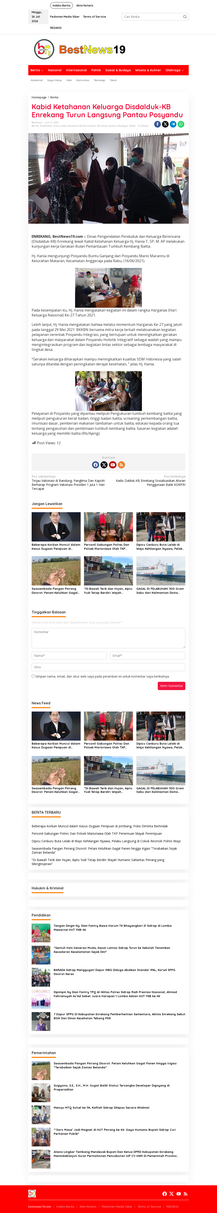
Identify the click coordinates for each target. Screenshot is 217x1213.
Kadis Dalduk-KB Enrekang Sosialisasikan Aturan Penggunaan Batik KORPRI (148, 480)
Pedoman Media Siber (117, 1206)
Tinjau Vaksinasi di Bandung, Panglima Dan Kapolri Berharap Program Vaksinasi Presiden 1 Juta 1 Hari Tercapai (68, 482)
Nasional (73, 125)
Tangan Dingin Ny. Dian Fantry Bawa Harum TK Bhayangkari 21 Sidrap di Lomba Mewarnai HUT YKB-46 (113, 927)
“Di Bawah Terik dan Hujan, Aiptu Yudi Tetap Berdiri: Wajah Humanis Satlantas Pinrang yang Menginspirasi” (108, 591)
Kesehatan (46, 125)
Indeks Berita (65, 1206)
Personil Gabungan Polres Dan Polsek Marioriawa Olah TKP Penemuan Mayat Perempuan (106, 547)
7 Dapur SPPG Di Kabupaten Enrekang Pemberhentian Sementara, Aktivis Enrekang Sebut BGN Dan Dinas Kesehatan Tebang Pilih (119, 1016)
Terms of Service (149, 1206)
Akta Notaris (88, 1206)
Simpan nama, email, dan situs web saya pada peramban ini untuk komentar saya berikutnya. (102, 676)
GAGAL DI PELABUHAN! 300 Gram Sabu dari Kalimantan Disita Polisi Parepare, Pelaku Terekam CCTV (160, 591)
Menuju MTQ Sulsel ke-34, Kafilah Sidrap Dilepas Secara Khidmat (101, 1107)
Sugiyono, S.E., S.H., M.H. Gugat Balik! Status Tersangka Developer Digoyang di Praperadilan (112, 1087)
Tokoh (132, 125)
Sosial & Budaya (118, 125)
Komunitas (60, 125)
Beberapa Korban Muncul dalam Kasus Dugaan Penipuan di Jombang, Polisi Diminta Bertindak (56, 547)
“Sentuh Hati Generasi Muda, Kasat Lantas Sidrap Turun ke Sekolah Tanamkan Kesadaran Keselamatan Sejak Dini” (112, 950)
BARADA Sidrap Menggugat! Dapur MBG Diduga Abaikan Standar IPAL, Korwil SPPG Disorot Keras (114, 972)
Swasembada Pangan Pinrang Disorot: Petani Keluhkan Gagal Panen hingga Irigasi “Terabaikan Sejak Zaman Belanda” (55, 591)
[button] (185, 17)
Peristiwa (102, 125)
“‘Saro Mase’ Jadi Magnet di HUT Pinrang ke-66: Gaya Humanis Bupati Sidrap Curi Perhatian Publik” (115, 1131)
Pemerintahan (87, 125)
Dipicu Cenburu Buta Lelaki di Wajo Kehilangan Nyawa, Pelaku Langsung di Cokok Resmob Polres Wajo (160, 547)
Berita (35, 125)
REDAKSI (172, 1206)
